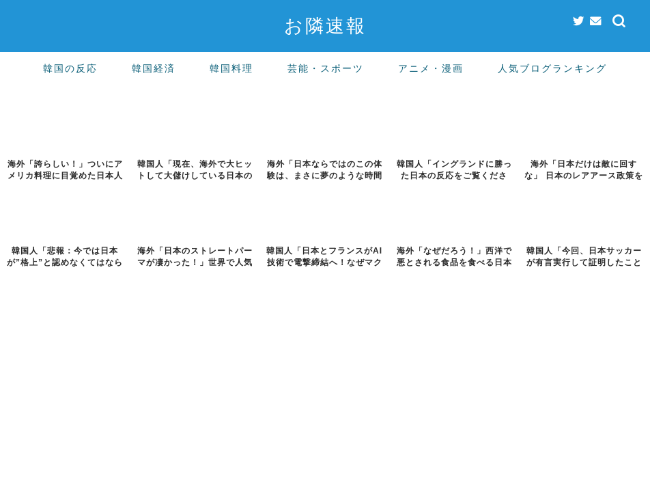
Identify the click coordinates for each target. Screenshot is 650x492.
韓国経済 (153, 68)
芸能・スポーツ (325, 68)
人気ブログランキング (552, 68)
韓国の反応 (70, 68)
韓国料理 (231, 68)
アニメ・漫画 (431, 68)
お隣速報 (325, 25)
